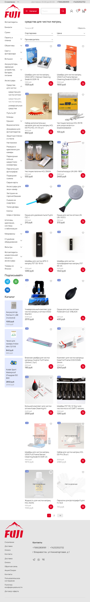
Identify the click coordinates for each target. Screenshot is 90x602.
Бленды (10, 117)
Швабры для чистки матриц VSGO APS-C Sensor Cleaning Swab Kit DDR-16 (37, 77)
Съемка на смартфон (11, 201)
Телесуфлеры (13, 207)
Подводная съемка (12, 177)
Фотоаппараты (11, 22)
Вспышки (9, 59)
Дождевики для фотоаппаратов (13, 130)
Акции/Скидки (10, 570)
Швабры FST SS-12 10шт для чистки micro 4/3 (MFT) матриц (70, 407)
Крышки (10, 121)
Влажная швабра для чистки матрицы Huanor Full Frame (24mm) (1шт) (37, 360)
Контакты (8, 554)
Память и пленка (9, 39)
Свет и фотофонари (10, 52)
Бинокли (8, 27)
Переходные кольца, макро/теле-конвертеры (12, 160)
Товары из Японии (9, 267)
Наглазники (12, 142)
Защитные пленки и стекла (14, 137)
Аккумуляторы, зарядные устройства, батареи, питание (11, 70)
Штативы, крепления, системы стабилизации (11, 224)
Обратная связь (11, 566)
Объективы (10, 45)
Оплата (7, 550)
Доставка (8, 546)
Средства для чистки (11, 86)
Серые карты (12, 182)
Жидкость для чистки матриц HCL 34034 (38, 501)
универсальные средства (15, 107)
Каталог (31, 11)
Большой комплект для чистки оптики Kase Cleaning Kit (38, 407)
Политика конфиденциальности (13, 586)
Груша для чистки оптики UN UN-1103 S (69, 216)
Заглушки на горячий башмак (14, 194)
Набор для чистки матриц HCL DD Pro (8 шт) (70, 453)
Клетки (10, 211)
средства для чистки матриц (14, 100)
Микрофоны (10, 233)
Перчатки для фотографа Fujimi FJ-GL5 (71, 501)
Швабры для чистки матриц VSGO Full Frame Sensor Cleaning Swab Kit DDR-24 (37, 454)
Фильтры (8, 247)
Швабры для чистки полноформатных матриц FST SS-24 (70, 263)
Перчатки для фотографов (13, 170)
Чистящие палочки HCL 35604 (38, 171)
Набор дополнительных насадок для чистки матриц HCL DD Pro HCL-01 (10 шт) (39, 125)
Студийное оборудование (11, 240)
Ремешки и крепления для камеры (13, 149)
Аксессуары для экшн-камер (14, 188)
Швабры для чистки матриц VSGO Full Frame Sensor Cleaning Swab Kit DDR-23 (69, 77)
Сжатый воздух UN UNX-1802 (69, 171)
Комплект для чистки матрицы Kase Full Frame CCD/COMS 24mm (70, 360)
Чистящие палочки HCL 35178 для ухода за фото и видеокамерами (69, 125)
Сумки (7, 32)
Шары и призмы (13, 215)
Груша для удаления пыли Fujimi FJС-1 (39, 216)
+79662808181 (63, 2)
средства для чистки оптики (14, 93)
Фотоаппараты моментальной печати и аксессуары (11, 256)
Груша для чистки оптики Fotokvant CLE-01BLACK (68, 310)
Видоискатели (13, 125)
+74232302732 (79, 2)
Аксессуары (10, 80)
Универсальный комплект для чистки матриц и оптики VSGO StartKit (38, 311)
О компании (10, 2)
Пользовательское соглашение (12, 579)
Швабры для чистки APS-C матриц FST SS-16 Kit (36, 262)
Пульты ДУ (11, 113)
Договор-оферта (12, 591)
